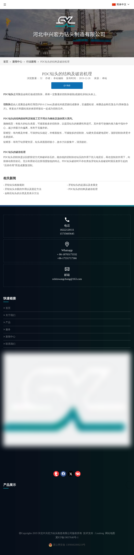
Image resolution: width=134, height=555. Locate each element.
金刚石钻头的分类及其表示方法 (22, 193)
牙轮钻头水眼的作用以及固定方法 (23, 189)
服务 (6, 329)
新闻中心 (9, 336)
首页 (6, 308)
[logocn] (67, 28)
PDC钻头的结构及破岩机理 (83, 189)
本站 (104, 78)
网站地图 (110, 533)
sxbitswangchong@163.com (67, 279)
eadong (100, 533)
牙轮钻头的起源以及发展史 (83, 185)
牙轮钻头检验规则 (14, 185)
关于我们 (9, 315)
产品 (6, 322)
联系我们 (9, 344)
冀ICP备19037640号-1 (66, 537)
